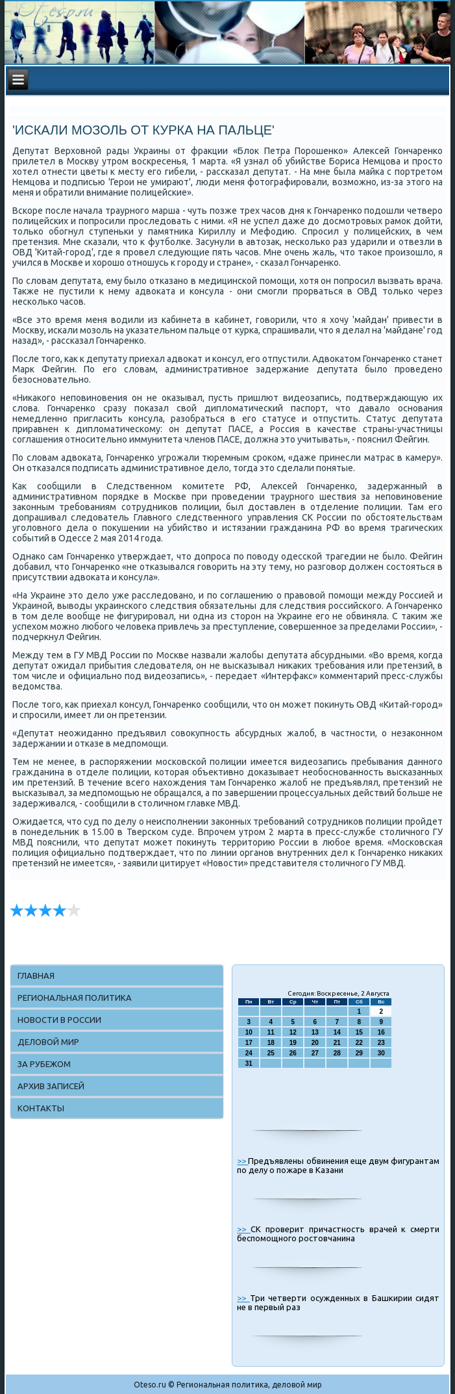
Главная (36, 975)
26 (293, 1053)
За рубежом (44, 1063)
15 (359, 1032)
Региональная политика (75, 997)
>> (242, 1160)
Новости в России (59, 1019)
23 (381, 1042)
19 (293, 1042)
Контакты (41, 1108)
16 (381, 1032)
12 (293, 1032)
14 (337, 1032)
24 (248, 1053)
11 (271, 1032)
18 (271, 1042)
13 (315, 1032)
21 (337, 1042)
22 (359, 1042)
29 (359, 1053)
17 (248, 1042)
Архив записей (51, 1086)
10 (248, 1032)
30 (381, 1053)
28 (337, 1053)
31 (248, 1063)
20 (315, 1042)
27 (315, 1053)
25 (271, 1053)
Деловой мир (48, 1041)
